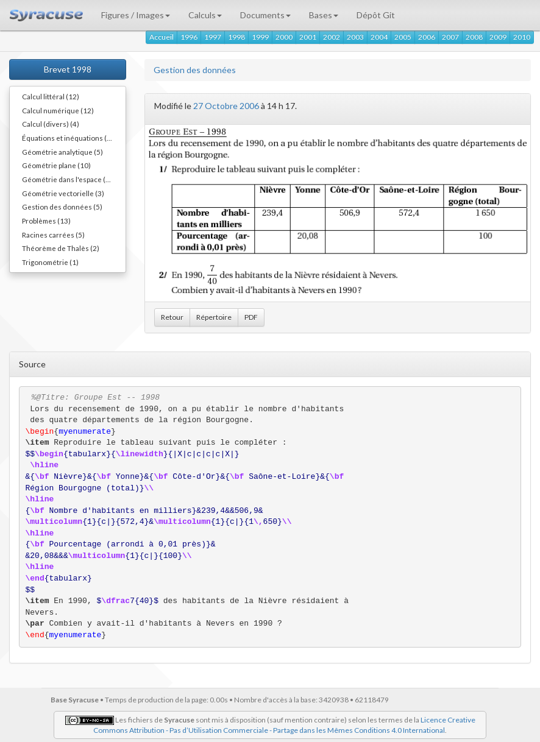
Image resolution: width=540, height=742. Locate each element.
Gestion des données (195, 70)
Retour (172, 317)
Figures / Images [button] (135, 15)
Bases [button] (323, 15)
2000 (284, 36)
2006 (426, 36)
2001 (307, 36)
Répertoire (214, 317)
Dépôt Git (376, 15)
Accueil (161, 36)
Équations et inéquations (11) (70, 137)
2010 (521, 36)
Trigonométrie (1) (50, 262)
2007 (450, 36)
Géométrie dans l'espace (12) (69, 179)
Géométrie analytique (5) (62, 151)
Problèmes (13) (46, 220)
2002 (331, 36)
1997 (212, 36)
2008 (474, 36)
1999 (260, 36)
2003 (355, 36)
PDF (251, 317)
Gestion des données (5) (62, 206)
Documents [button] (265, 15)
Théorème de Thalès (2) (60, 248)
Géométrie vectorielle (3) (63, 193)
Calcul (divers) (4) (50, 123)
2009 (497, 36)
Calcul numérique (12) (58, 110)
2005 (402, 36)
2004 (379, 36)
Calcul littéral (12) (50, 96)
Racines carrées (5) (53, 234)
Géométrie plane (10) (56, 165)
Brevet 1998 (67, 69)
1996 (188, 36)
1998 (236, 36)
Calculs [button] (205, 15)
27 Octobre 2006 (226, 106)
